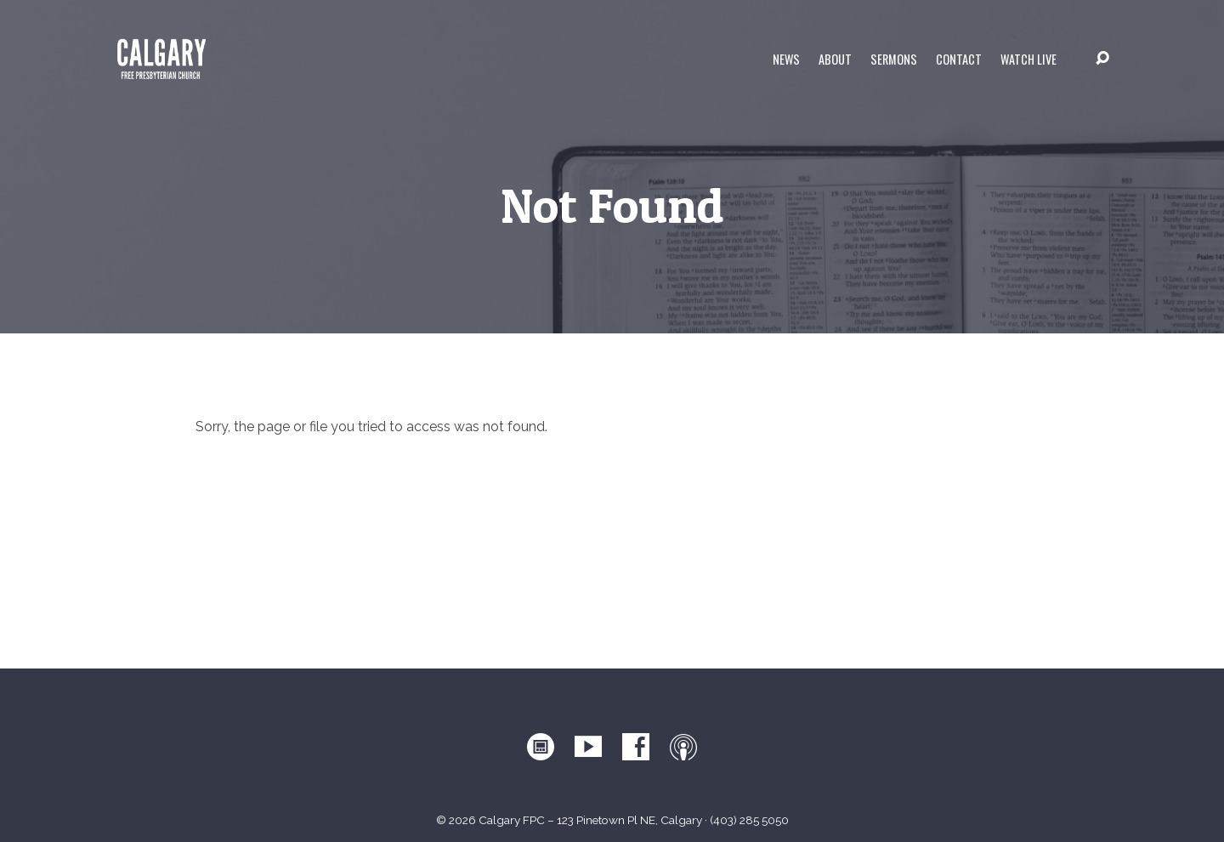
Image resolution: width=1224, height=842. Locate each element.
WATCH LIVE (1028, 59)
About (835, 59)
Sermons (893, 59)
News (786, 59)
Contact (959, 59)
